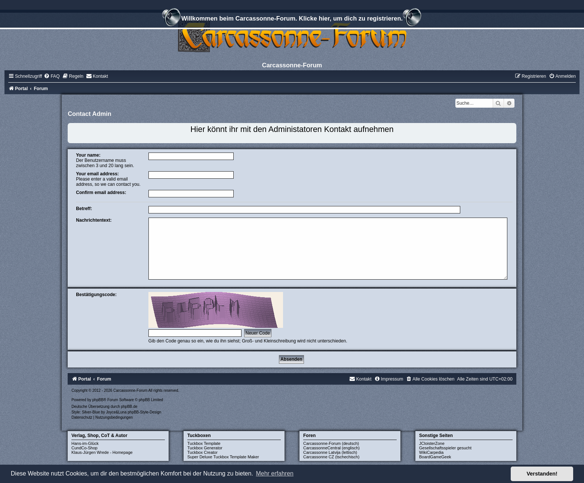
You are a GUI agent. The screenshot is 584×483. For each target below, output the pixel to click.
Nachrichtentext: (93, 220)
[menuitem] (51, 76)
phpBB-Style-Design (144, 412)
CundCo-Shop (84, 448)
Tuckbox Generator (204, 448)
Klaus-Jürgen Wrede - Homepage (102, 452)
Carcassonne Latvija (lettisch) (330, 452)
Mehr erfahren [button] (274, 473)
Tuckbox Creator (202, 452)
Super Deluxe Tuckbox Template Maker (223, 457)
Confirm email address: (101, 192)
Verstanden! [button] (542, 474)
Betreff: (84, 208)
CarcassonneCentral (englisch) (331, 448)
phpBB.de (129, 406)
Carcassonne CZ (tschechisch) (331, 457)
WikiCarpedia (431, 452)
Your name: (88, 155)
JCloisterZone (432, 443)
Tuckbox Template (204, 443)
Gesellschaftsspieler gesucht (445, 448)
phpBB (98, 400)
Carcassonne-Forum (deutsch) (331, 443)
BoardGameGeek (435, 457)
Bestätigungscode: (96, 294)
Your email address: (97, 173)
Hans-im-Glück (85, 443)
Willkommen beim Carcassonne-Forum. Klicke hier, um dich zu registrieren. (292, 19)
